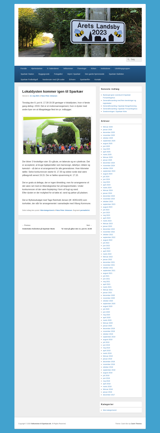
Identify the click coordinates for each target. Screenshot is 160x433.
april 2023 (107, 218)
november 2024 (109, 166)
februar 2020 (108, 323)
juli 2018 (106, 375)
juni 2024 (106, 179)
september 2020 (109, 304)
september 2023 (109, 204)
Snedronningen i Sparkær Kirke (115, 111)
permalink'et (85, 210)
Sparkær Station (27, 74)
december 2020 (109, 295)
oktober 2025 (108, 138)
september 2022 (109, 237)
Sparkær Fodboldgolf (29, 79)
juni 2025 (106, 146)
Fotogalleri (58, 74)
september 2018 (109, 370)
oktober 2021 (108, 268)
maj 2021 (106, 281)
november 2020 (109, 298)
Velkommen (68, 68)
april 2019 (107, 351)
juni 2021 (106, 279)
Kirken (93, 68)
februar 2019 (108, 356)
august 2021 (107, 273)
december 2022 (109, 229)
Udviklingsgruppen (122, 68)
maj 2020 (106, 315)
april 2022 (107, 251)
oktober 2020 (108, 301)
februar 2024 (108, 190)
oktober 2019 (108, 334)
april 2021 (107, 284)
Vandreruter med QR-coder (53, 79)
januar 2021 (107, 293)
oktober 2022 (108, 235)
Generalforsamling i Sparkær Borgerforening (120, 106)
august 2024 (107, 174)
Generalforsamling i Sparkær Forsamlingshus (120, 109)
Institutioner (105, 68)
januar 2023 (107, 226)
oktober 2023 (108, 201)
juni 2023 (106, 212)
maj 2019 (106, 348)
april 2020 (107, 317)
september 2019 (109, 337)
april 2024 (107, 185)
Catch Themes (136, 424)
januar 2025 (107, 160)
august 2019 (107, 339)
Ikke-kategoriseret (47, 210)
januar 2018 (107, 392)
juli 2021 (106, 276)
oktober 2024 (108, 168)
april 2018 (107, 384)
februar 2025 (108, 157)
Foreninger (81, 68)
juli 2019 (106, 342)
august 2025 (107, 143)
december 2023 (109, 196)
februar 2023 (108, 224)
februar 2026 (108, 127)
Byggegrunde (44, 74)
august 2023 (107, 207)
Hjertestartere (36, 68)
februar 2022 (108, 257)
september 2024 (109, 171)
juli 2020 (106, 309)
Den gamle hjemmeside (94, 74)
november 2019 (109, 331)
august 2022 (107, 240)
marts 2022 (107, 254)
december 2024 (109, 163)
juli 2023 (106, 210)
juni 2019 (106, 345)
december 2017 (109, 395)
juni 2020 (106, 312)
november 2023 (109, 199)
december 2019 (109, 328)
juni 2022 (106, 246)
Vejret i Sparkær (73, 74)
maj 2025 (106, 149)
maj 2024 (106, 182)
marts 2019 (107, 353)
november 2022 (109, 232)
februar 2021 (108, 290)
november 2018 (109, 364)
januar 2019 (107, 359)
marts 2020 (107, 320)
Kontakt (98, 79)
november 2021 (109, 265)
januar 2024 (107, 193)
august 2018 (107, 373)
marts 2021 (107, 287)
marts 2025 (107, 154)
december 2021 (109, 262)
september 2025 (109, 141)
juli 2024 (106, 177)
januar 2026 (107, 130)
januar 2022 (107, 259)
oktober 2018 (108, 367)
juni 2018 (106, 378)
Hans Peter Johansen (49, 96)
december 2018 (109, 362)
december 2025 (109, 132)
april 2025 (107, 152)
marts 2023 (107, 221)
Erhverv (72, 79)
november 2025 (109, 135)
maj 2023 (106, 215)
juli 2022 (106, 243)
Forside (23, 68)
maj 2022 (106, 248)
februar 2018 (108, 389)
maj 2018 (106, 381)
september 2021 (109, 270)
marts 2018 (107, 386)
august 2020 (107, 306)
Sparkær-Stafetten (116, 74)
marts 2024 (107, 188)
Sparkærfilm (85, 79)
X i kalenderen (53, 68)
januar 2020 (107, 326)
